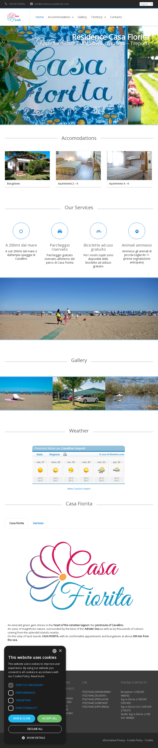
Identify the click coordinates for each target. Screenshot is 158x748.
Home (40, 17)
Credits (149, 740)
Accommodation (61, 17)
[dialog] (35, 695)
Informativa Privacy (114, 740)
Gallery (82, 17)
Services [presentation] (38, 523)
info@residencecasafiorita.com (49, 3)
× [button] (60, 650)
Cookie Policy (135, 740)
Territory (98, 17)
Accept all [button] (49, 718)
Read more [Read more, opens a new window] (38, 676)
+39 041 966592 (15, 3)
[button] (35, 738)
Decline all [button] (35, 729)
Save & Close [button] (21, 718)
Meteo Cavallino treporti (79, 488)
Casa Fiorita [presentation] (16, 523)
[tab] (16, 523)
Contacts (116, 17)
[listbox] (54, 651)
